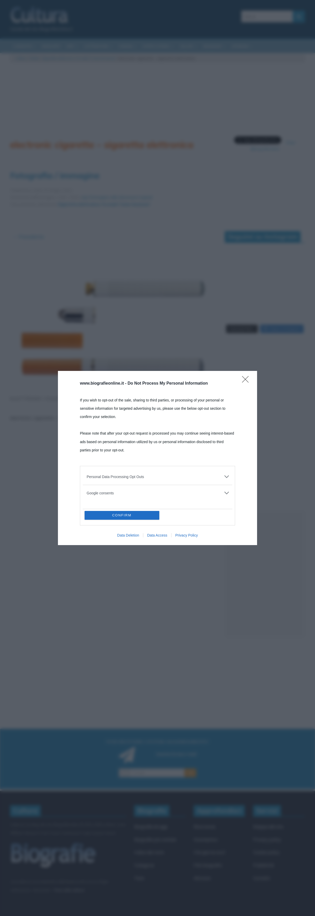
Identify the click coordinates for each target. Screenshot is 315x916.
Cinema (126, 46)
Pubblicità (263, 865)
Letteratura (96, 46)
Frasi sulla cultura (69, 890)
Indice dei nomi (149, 852)
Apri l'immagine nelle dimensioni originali (116, 197)
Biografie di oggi (150, 826)
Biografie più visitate (155, 839)
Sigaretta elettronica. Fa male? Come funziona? (79, 58)
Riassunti (51, 46)
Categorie (144, 865)
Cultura (21, 58)
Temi (139, 878)
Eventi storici (156, 46)
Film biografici (208, 865)
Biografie (212, 46)
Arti (70, 46)
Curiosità (22, 46)
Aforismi (240, 46)
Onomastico (206, 839)
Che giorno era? (210, 852)
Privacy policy (267, 839)
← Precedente (28, 237)
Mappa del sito (268, 826)
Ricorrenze (204, 826)
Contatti (261, 878)
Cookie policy (266, 852)
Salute (186, 46)
